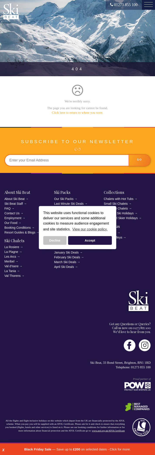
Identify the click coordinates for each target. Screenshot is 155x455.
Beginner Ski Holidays (119, 213)
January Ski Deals (66, 252)
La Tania (10, 271)
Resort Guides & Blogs (19, 232)
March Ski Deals (65, 262)
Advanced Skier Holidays (121, 218)
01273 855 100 (124, 5)
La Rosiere (11, 247)
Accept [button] (90, 240)
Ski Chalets (14, 240)
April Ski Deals (64, 267)
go (139, 159)
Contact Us (11, 213)
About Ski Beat (17, 192)
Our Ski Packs (63, 199)
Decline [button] (54, 240)
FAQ (7, 208)
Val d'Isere (11, 266)
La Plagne (11, 252)
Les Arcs (10, 256)
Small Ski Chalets (116, 203)
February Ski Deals (67, 257)
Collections (114, 192)
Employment (12, 218)
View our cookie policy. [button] (89, 229)
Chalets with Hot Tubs (118, 199)
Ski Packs (62, 192)
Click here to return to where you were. (77, 112)
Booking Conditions (17, 227)
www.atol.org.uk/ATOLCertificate (108, 430)
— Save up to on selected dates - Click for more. (77, 449)
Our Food (10, 223)
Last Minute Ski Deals (68, 203)
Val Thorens (12, 275)
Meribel (9, 261)
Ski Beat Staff (13, 203)
